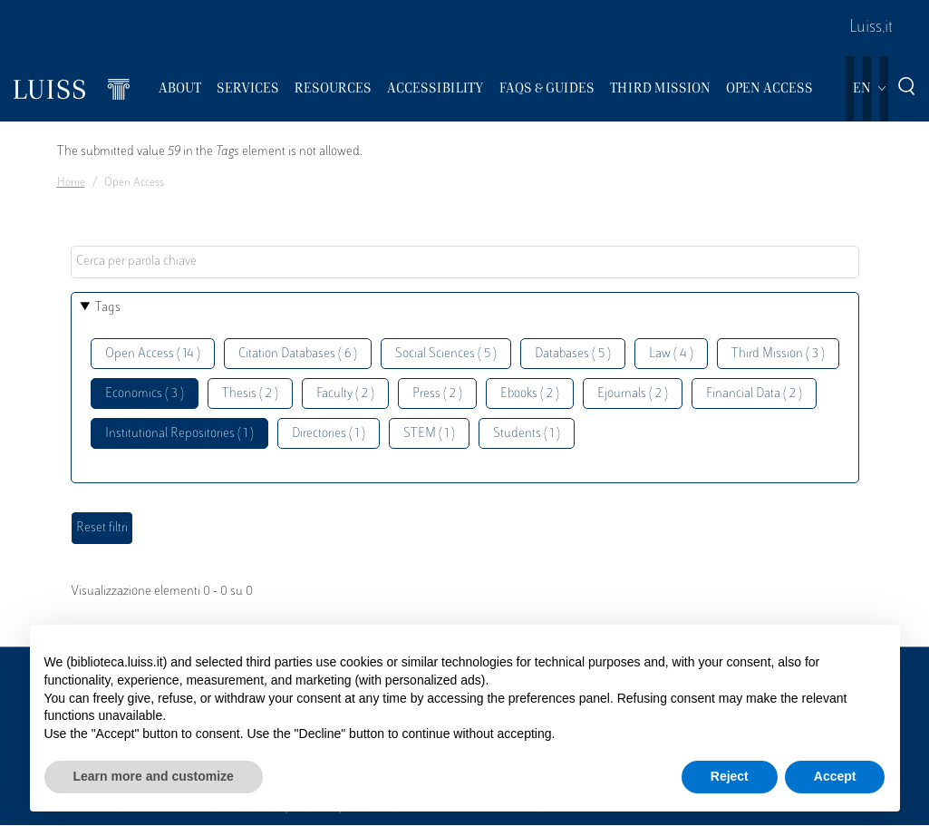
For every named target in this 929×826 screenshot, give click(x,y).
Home (71, 183)
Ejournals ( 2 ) (632, 394)
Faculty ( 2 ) (345, 394)
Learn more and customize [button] (153, 776)
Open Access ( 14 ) (152, 354)
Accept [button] (835, 776)
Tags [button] (108, 308)
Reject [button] (730, 776)
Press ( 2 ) (437, 394)
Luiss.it (871, 28)
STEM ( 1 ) (429, 434)
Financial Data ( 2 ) (754, 394)
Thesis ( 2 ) (250, 394)
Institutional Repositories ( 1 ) (179, 434)
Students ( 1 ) (526, 434)
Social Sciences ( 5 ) (446, 354)
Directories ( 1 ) (328, 434)
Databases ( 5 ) (573, 354)
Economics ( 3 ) (144, 394)
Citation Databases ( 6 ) (297, 354)
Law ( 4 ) (671, 354)
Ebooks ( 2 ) (529, 394)
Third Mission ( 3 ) (778, 354)
